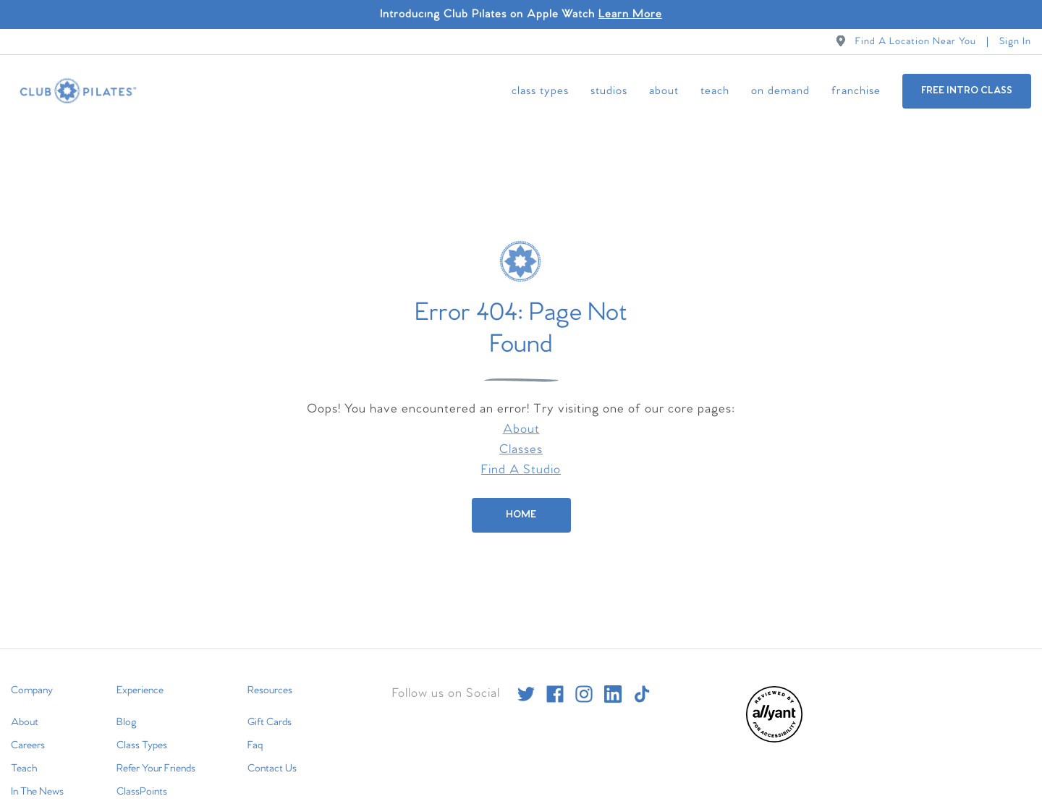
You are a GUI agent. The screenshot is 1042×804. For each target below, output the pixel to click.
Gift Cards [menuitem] (269, 708)
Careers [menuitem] (28, 731)
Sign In (1015, 41)
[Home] (521, 501)
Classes (521, 436)
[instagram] (584, 680)
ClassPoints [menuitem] (142, 777)
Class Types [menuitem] (540, 91)
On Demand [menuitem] (780, 91)
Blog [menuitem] (127, 708)
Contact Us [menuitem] (272, 754)
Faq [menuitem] (255, 731)
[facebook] (555, 680)
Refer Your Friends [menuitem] (156, 754)
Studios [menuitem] (608, 91)
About (521, 415)
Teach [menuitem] (714, 91)
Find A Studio (521, 456)
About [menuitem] (664, 91)
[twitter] (526, 680)
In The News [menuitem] (37, 777)
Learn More (630, 14)
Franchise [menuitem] (856, 91)
